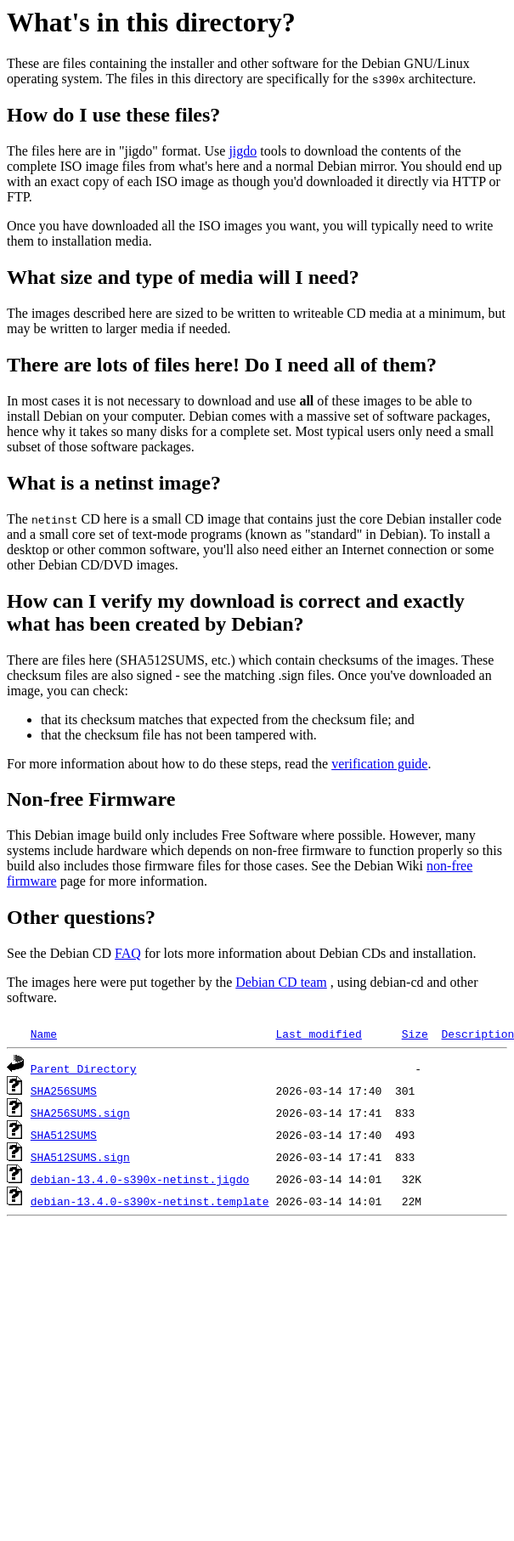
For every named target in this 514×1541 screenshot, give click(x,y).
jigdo (243, 151)
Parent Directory (84, 1068)
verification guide (379, 763)
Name (44, 1033)
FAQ (128, 953)
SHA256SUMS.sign (80, 1112)
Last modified (318, 1033)
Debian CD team (281, 982)
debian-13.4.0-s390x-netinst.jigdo (140, 1179)
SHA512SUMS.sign (80, 1156)
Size (415, 1033)
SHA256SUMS (64, 1090)
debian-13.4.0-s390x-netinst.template (150, 1201)
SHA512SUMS (64, 1134)
